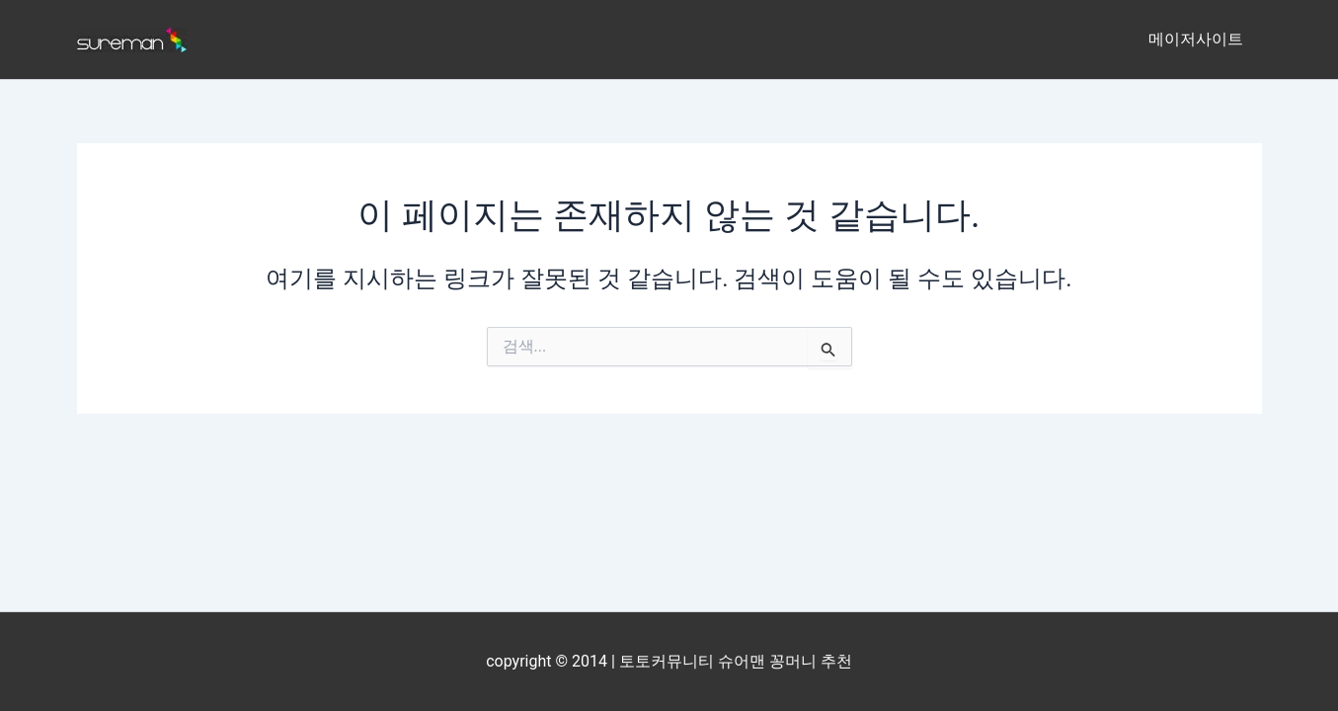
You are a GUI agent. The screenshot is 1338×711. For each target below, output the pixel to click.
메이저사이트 (1198, 39)
